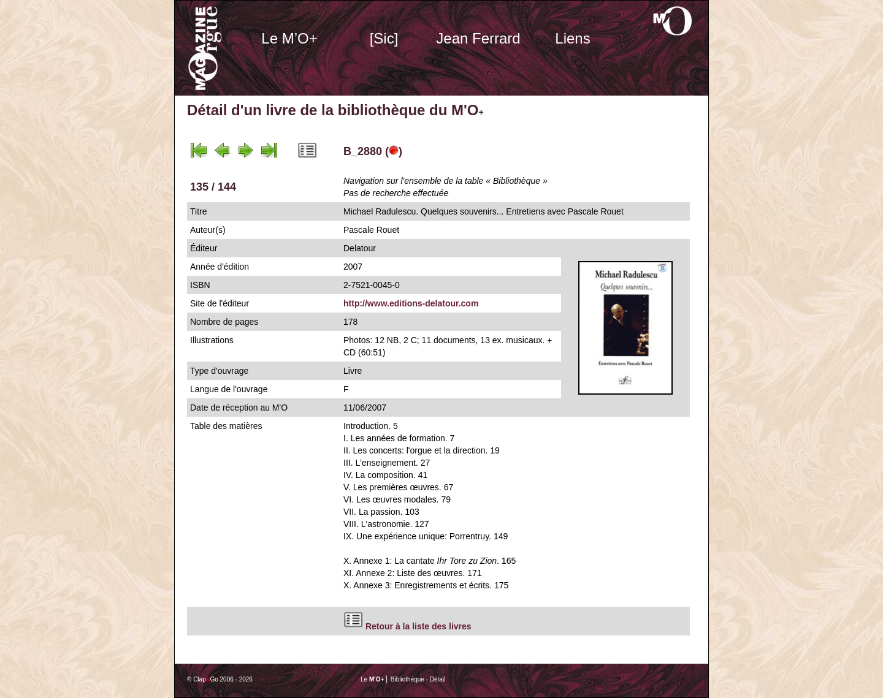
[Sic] (384, 38)
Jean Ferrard (478, 38)
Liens (572, 38)
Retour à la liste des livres (418, 626)
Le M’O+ (289, 38)
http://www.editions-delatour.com (410, 303)
